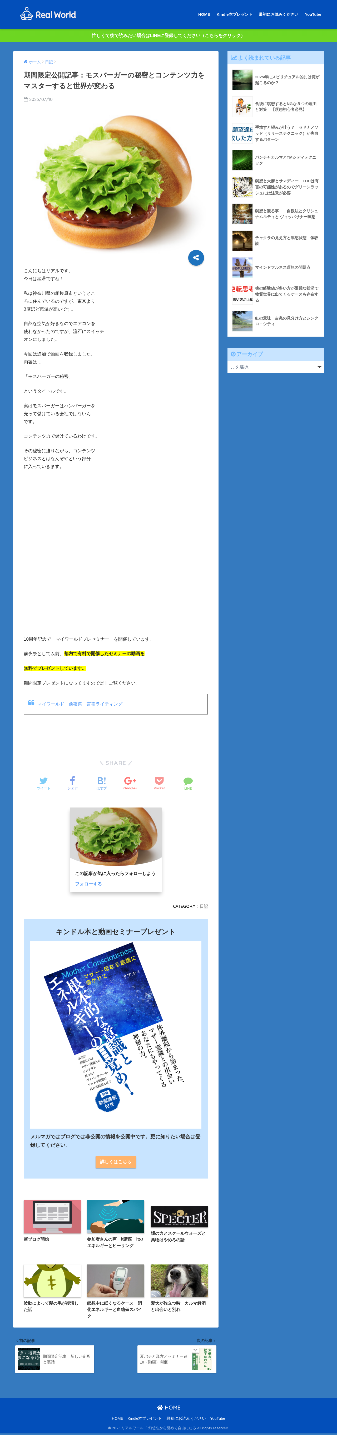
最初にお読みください (278, 14)
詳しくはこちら (115, 1161)
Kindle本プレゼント (234, 14)
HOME (204, 14)
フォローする (88, 884)
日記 (204, 906)
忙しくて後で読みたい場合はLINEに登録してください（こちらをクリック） (168, 35)
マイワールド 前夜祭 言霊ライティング (79, 704)
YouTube (313, 14)
